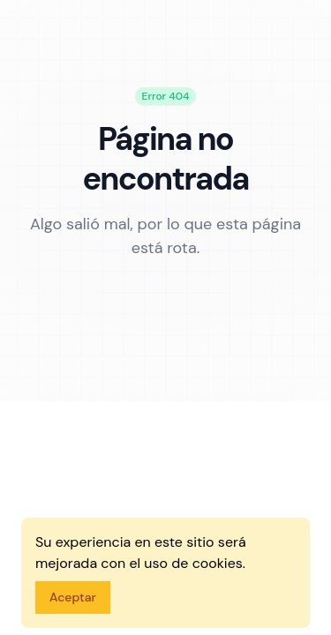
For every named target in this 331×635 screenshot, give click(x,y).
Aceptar (72, 597)
